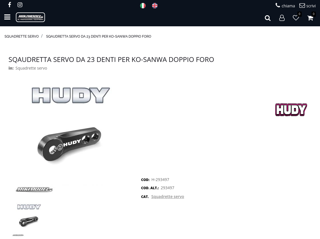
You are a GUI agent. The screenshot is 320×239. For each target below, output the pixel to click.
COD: (145, 179)
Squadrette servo (22, 36)
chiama (285, 5)
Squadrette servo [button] (167, 196)
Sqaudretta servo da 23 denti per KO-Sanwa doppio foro (98, 36)
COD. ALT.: (150, 188)
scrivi (307, 5)
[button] (267, 17)
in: (11, 68)
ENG (156, 5)
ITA (144, 5)
